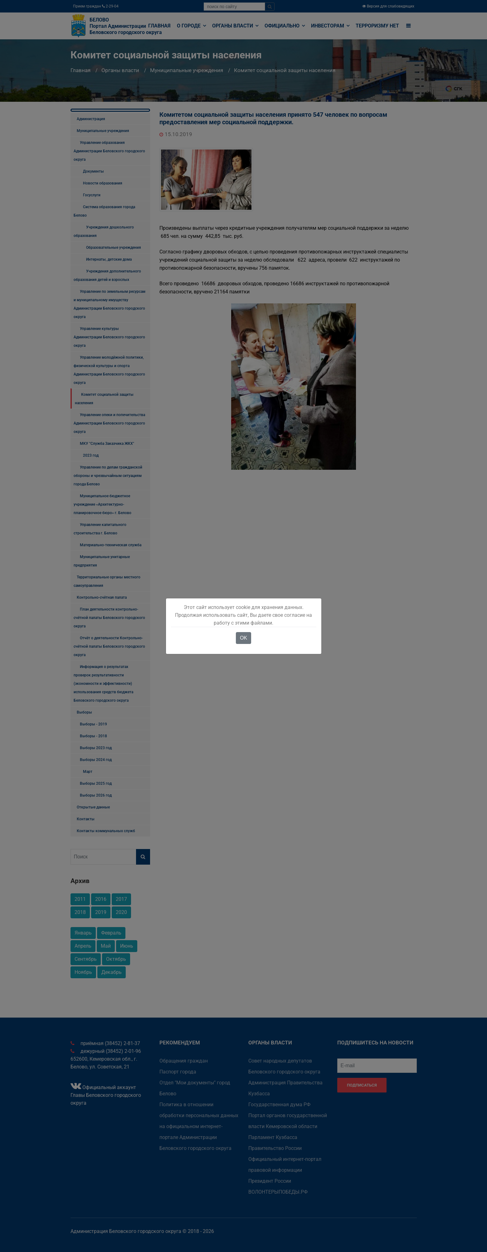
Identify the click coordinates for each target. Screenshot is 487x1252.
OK (243, 638)
